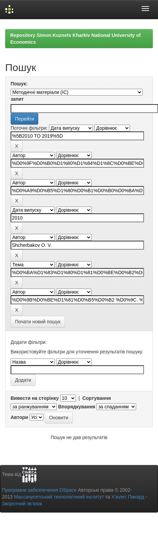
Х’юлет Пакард (127, 497)
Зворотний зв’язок (22, 503)
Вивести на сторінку (35, 398)
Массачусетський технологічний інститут (59, 497)
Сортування (96, 398)
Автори (19, 417)
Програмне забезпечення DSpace (39, 490)
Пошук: (19, 83)
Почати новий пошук (38, 321)
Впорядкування (76, 406)
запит (17, 99)
